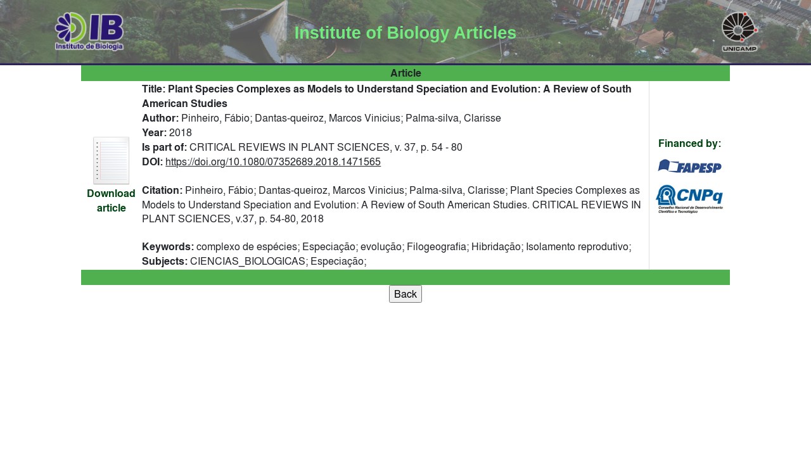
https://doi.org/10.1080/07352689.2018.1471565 (273, 161)
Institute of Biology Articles (405, 32)
